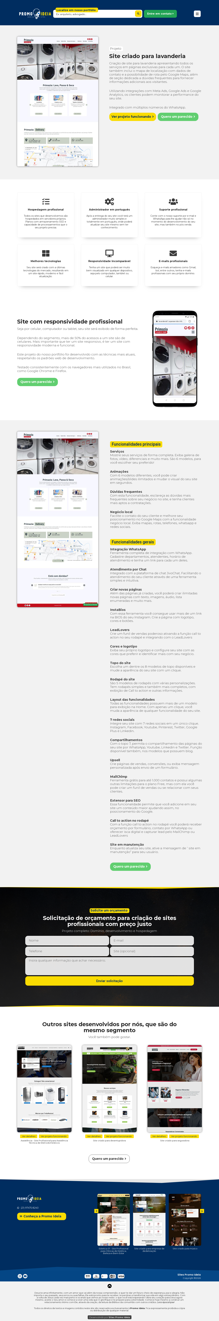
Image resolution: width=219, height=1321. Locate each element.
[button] (160, 14)
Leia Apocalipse (165, 1302)
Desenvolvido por (109, 1317)
